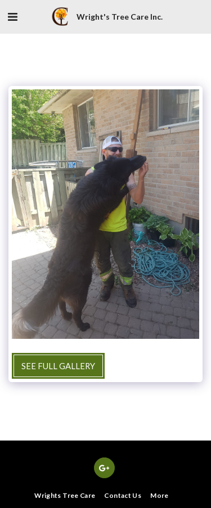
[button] (12, 16)
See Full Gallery (58, 366)
